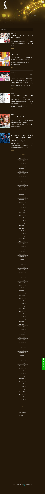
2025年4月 (21, 184)
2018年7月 (21, 383)
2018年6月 (21, 386)
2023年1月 (21, 254)
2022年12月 (21, 256)
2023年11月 (21, 228)
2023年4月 (21, 246)
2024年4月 (21, 215)
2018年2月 (21, 396)
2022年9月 (21, 264)
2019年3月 (21, 373)
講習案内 (21, 415)
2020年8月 (21, 329)
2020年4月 (21, 339)
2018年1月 (21, 399)
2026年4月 (21, 158)
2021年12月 (21, 287)
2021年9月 (21, 295)
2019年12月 (21, 350)
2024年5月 (21, 212)
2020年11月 (21, 321)
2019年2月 (21, 376)
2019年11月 (21, 352)
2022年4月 (21, 277)
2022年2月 (21, 282)
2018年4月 (21, 391)
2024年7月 (21, 207)
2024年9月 (21, 202)
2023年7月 (21, 238)
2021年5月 (21, 306)
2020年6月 (21, 334)
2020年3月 (21, 342)
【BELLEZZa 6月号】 (17, 54)
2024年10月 (21, 199)
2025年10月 (21, 171)
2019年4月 (21, 370)
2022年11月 (21, 259)
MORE (12, 48)
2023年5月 (21, 243)
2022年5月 (21, 274)
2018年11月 (21, 378)
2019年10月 (21, 355)
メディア (21, 412)
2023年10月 (21, 230)
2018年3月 (21, 394)
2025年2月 (21, 189)
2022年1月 (21, 285)
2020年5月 (21, 337)
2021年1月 (21, 316)
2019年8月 (21, 360)
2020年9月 (21, 326)
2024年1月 (21, 223)
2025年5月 (21, 181)
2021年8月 (21, 298)
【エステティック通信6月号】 (19, 116)
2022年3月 (21, 280)
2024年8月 (21, 204)
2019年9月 (21, 357)
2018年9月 (21, 381)
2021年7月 (21, 300)
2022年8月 (21, 267)
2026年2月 (21, 163)
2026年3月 (21, 160)
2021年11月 (21, 290)
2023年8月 (21, 236)
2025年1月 (21, 191)
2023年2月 (21, 251)
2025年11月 (21, 168)
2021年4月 (21, 308)
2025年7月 (21, 176)
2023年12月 (21, 225)
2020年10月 (21, 324)
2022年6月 (21, 272)
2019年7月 (21, 363)
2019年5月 (21, 368)
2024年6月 (21, 210)
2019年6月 (21, 365)
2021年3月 (21, 311)
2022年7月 (21, 269)
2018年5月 (21, 389)
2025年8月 (21, 173)
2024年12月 (21, 194)
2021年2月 (21, 313)
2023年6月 (21, 241)
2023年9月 (21, 233)
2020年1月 (21, 347)
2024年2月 (21, 220)
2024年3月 (21, 217)
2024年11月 (21, 197)
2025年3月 (21, 186)
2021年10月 (21, 293)
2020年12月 (21, 319)
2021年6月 (21, 303)
